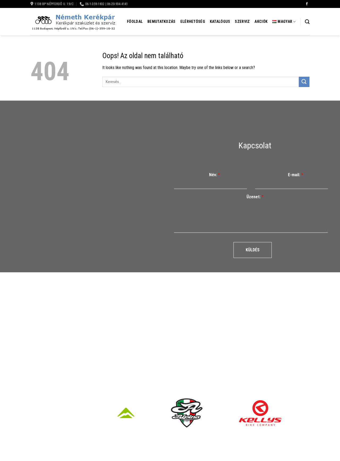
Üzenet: (255, 196)
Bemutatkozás (161, 21)
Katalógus (220, 21)
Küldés (253, 249)
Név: (214, 174)
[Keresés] (307, 21)
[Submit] (304, 82)
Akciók (260, 21)
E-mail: (295, 174)
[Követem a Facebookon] (306, 4)
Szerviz (242, 21)
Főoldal (135, 21)
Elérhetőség (192, 21)
